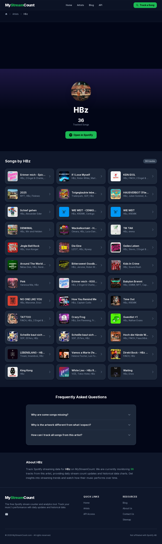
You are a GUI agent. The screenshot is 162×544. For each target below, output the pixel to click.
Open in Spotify (81, 135)
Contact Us (128, 514)
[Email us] (6, 514)
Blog (91, 5)
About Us (127, 508)
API (100, 5)
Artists (80, 5)
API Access (89, 514)
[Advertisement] (81, 45)
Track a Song (145, 5)
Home (69, 5)
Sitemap (127, 519)
